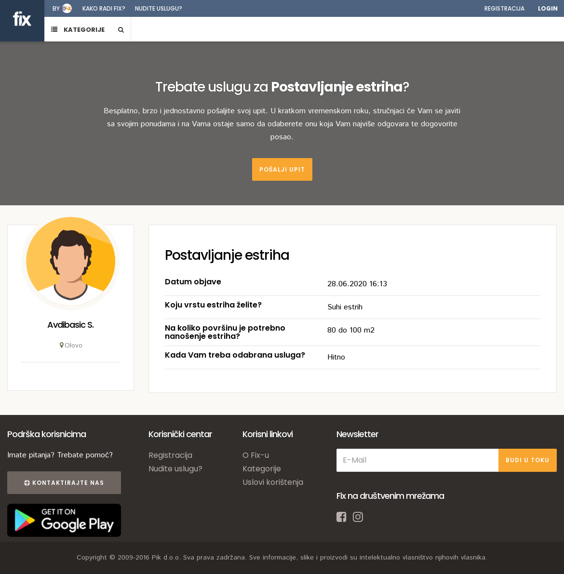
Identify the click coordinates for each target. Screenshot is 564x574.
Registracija (504, 8)
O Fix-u (255, 455)
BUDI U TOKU (528, 460)
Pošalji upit (282, 169)
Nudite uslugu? (158, 8)
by (56, 8)
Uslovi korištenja (272, 482)
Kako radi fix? (103, 8)
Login (548, 8)
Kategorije (261, 468)
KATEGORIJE (78, 29)
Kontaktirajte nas (64, 483)
